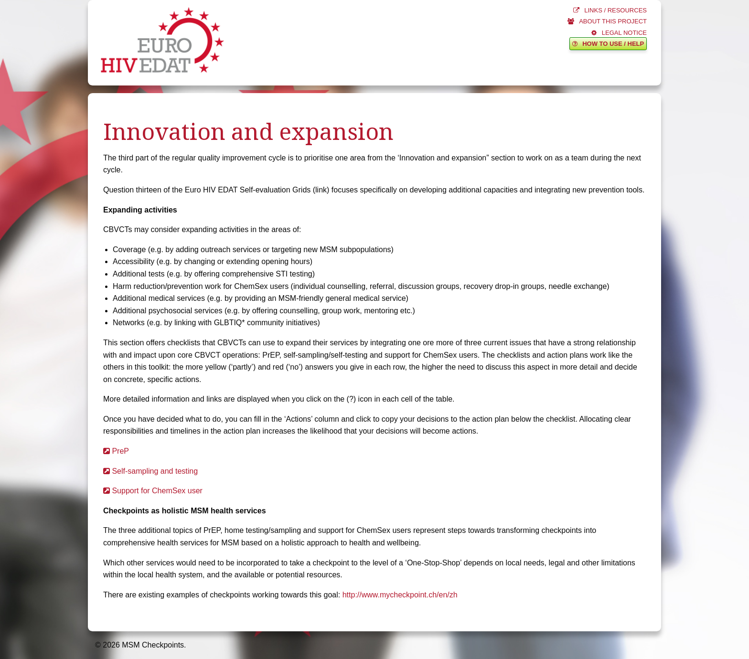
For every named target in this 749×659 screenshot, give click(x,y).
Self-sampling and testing (150, 471)
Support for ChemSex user (153, 491)
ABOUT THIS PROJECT (607, 21)
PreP (116, 451)
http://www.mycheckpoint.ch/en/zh (400, 595)
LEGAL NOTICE (619, 32)
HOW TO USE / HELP (608, 43)
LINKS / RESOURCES (610, 10)
